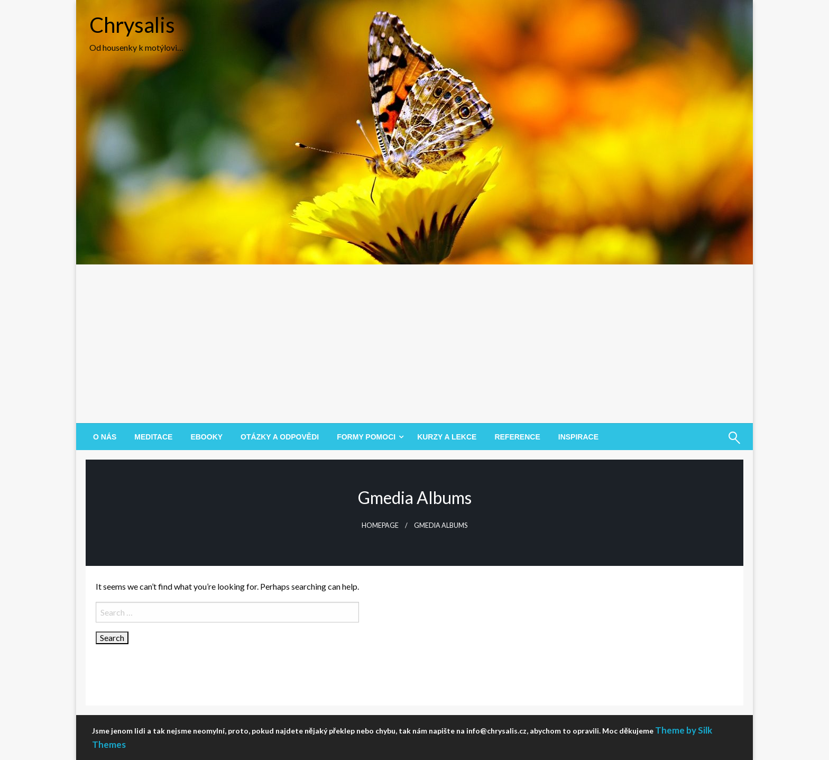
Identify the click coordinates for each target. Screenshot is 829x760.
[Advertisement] (414, 344)
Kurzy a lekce (446, 437)
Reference (517, 437)
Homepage (380, 525)
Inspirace (578, 437)
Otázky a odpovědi (280, 437)
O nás (104, 437)
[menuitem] (104, 437)
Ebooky (206, 437)
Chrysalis (132, 25)
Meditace (153, 437)
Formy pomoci (366, 437)
